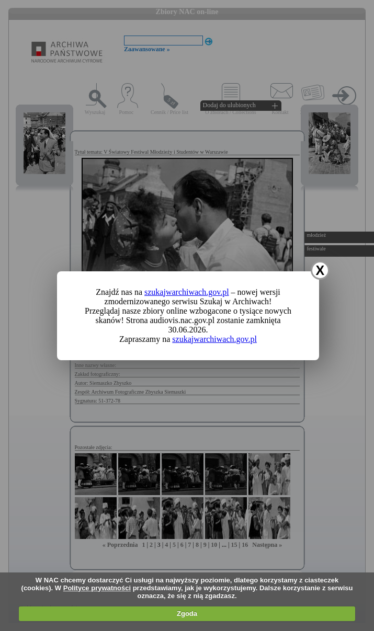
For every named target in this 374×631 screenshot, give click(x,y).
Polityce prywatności (97, 588)
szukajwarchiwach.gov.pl (186, 292)
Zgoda (187, 613)
